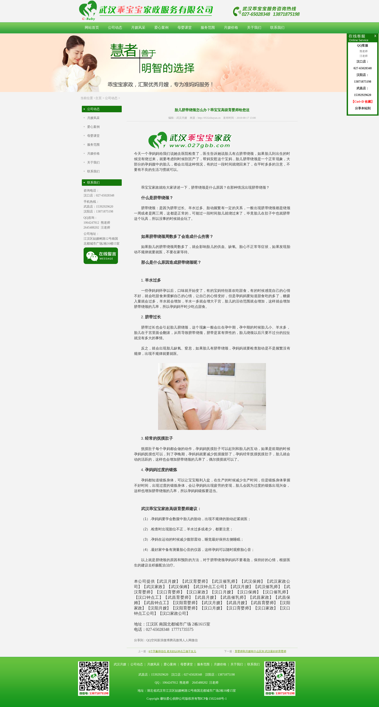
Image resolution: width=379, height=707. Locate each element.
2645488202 (91, 227)
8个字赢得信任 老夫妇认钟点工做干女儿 (172, 651)
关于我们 (254, 27)
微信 (195, 640)
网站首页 (92, 27)
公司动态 (115, 27)
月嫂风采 (138, 27)
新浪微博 (163, 640)
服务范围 (208, 27)
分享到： (140, 640)
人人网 (187, 640)
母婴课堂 (184, 27)
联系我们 (277, 27)
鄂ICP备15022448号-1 (212, 698)
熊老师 (363, 51)
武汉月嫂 (181, 117)
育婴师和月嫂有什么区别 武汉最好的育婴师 (260, 651)
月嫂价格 (231, 27)
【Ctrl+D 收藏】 (362, 101)
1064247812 (91, 222)
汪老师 (363, 55)
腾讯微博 (176, 640)
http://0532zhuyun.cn (209, 117)
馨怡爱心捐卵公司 (172, 698)
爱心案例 (161, 27)
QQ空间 (151, 640)
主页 (98, 98)
